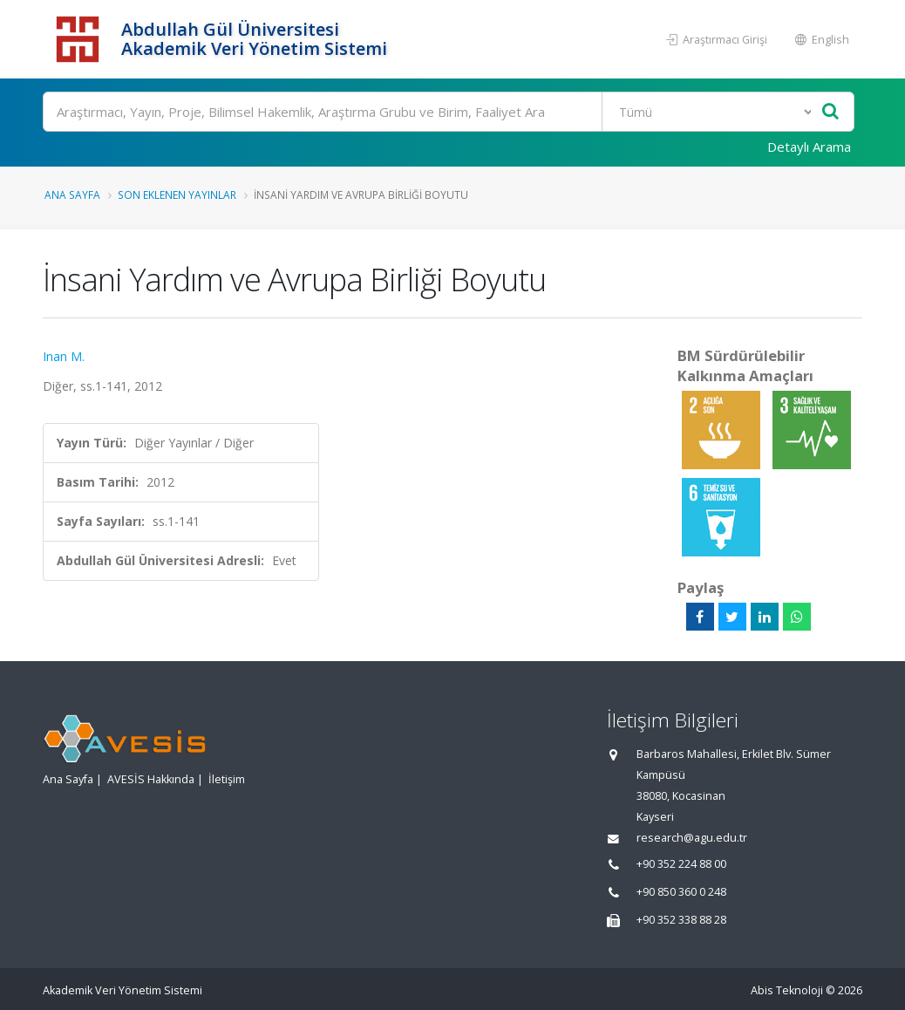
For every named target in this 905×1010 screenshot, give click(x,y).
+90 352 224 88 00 (681, 863)
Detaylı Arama (809, 146)
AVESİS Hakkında (150, 779)
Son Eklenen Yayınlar (177, 194)
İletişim (226, 779)
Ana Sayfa (72, 194)
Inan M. (64, 356)
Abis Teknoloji (787, 990)
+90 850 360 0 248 (681, 891)
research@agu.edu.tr (691, 837)
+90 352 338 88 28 (681, 919)
